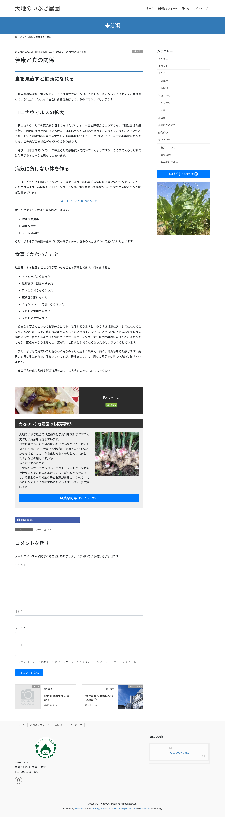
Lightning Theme (98, 808)
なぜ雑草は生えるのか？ (56, 698)
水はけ (164, 88)
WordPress (80, 808)
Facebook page (179, 752)
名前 (18, 611)
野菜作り (163, 132)
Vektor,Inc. (145, 808)
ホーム (21, 725)
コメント (20, 565)
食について (49, 529)
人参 (163, 110)
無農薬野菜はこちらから (79, 497)
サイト (19, 645)
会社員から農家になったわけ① (99, 698)
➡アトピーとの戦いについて (79, 201)
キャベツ (166, 103)
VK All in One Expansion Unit (123, 808)
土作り (162, 73)
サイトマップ (74, 725)
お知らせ (163, 58)
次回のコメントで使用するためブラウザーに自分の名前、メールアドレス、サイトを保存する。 (78, 662)
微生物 (164, 80)
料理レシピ (164, 95)
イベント (163, 66)
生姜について (168, 147)
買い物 (58, 725)
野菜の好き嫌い (169, 162)
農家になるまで (166, 125)
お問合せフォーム (40, 725)
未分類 (137, 51)
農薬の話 (166, 154)
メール (20, 628)
